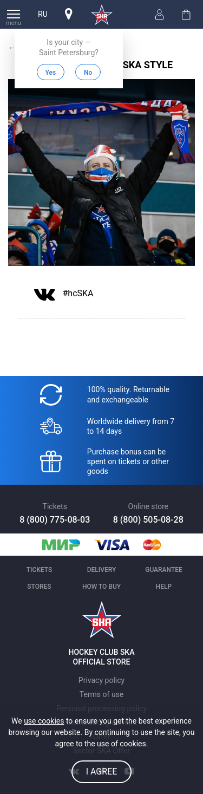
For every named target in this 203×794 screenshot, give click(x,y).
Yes (50, 72)
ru (43, 14)
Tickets (40, 570)
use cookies (44, 721)
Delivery (101, 570)
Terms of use (102, 694)
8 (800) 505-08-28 (148, 520)
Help (164, 586)
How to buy (101, 586)
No (88, 72)
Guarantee (163, 570)
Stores (39, 586)
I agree (101, 771)
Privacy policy (101, 680)
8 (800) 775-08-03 (54, 520)
